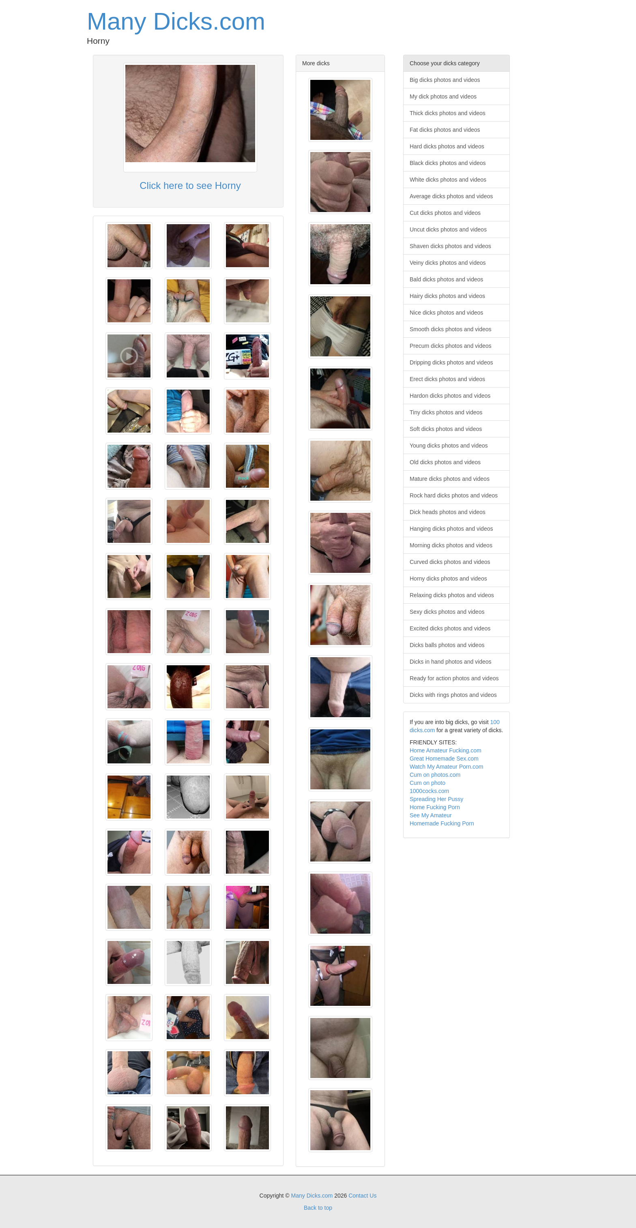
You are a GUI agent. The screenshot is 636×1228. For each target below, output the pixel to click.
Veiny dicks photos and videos (448, 262)
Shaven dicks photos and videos (450, 246)
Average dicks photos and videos (451, 196)
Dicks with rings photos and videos (453, 695)
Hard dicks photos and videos (447, 146)
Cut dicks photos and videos (445, 213)
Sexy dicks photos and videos (447, 612)
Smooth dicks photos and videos (451, 329)
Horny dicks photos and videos (448, 578)
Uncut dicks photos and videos (448, 229)
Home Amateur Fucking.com (445, 750)
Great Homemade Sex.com (444, 758)
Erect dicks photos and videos (447, 379)
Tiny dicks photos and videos (446, 412)
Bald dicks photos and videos (446, 279)
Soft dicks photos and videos (446, 429)
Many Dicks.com (176, 21)
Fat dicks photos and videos (445, 129)
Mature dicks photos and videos (450, 479)
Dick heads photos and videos (448, 512)
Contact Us (362, 1195)
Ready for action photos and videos (454, 678)
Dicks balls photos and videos (447, 645)
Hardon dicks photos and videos (450, 395)
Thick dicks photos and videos (448, 113)
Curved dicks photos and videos (450, 562)
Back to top (318, 1207)
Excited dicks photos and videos (450, 628)
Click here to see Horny (190, 185)
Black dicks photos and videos (448, 163)
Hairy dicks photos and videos (447, 296)
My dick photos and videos (443, 96)
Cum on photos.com (435, 775)
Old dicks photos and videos (445, 462)
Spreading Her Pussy (436, 799)
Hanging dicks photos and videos (451, 528)
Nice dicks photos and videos (446, 312)
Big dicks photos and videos (445, 80)
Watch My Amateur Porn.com (446, 766)
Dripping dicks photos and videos (451, 362)
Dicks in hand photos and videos (451, 661)
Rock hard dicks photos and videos (454, 495)
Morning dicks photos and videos (451, 545)
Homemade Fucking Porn (442, 823)
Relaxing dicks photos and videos (452, 595)
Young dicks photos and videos (449, 445)
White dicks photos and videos (448, 179)
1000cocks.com (429, 791)
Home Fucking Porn (435, 807)
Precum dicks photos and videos (451, 346)
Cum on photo (427, 783)
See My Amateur (431, 815)
